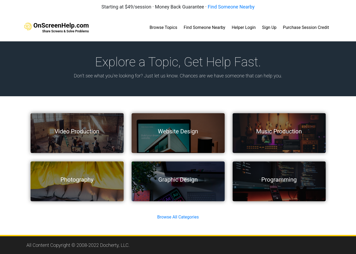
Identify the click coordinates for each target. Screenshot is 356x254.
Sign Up (269, 27)
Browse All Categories (178, 217)
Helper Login (244, 27)
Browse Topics (163, 27)
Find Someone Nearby (231, 7)
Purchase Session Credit (306, 27)
